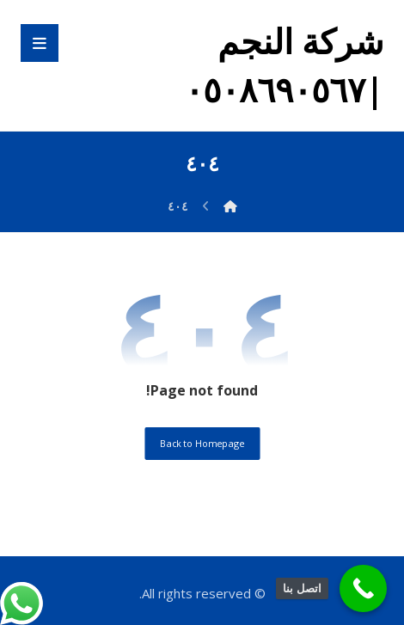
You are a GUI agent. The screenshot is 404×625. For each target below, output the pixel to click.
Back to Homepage (202, 443)
